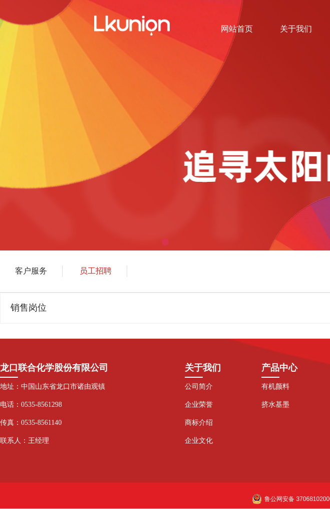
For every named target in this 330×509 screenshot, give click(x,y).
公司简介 (199, 386)
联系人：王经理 (24, 440)
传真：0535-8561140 (31, 422)
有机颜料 (275, 386)
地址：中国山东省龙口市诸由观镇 (52, 386)
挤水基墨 (275, 404)
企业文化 (199, 440)
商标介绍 (199, 422)
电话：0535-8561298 (31, 404)
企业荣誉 (199, 404)
